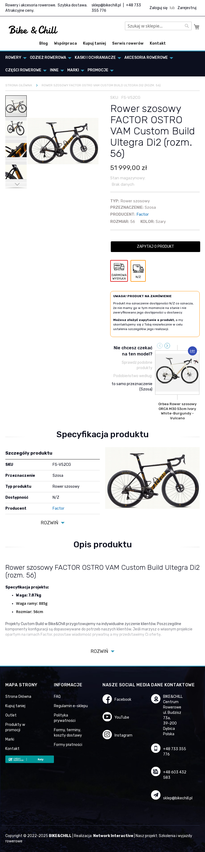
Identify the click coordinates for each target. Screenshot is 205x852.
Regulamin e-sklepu (71, 706)
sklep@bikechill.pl (106, 5)
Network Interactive (113, 836)
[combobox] (158, 26)
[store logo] (33, 30)
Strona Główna (18, 696)
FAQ (57, 696)
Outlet (11, 715)
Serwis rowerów (128, 43)
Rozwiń (49, 523)
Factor (142, 214)
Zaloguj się (158, 8)
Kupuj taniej (94, 43)
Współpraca (65, 43)
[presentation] (167, 345)
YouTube (122, 717)
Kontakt (158, 43)
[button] (16, 128)
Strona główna (18, 85)
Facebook (123, 699)
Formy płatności (68, 744)
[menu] (102, 63)
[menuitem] (14, 57)
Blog (43, 43)
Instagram (123, 735)
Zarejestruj (187, 8)
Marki (9, 739)
